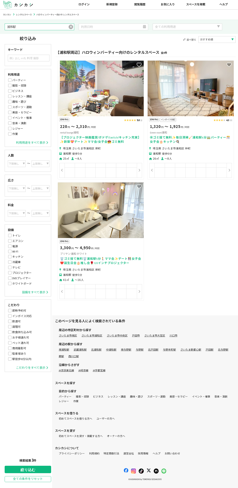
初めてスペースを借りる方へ (75, 418)
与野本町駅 (169, 349)
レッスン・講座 (22, 96)
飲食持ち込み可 (22, 332)
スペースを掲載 (195, 4)
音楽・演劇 (19, 123)
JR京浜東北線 (66, 370)
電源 (15, 246)
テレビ (16, 267)
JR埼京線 (83, 370)
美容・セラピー (22, 112)
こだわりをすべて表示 (32, 368)
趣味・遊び (19, 101)
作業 (15, 134)
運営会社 (128, 453)
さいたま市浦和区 (91, 335)
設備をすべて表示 (35, 292)
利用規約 (94, 453)
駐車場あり (19, 353)
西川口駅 (73, 356)
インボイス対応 (22, 316)
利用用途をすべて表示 (32, 142)
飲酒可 (16, 321)
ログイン (84, 4)
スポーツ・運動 (22, 107)
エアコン (17, 241)
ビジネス (17, 91)
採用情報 (143, 453)
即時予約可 (19, 310)
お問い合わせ (172, 453)
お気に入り (168, 4)
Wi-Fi (15, 251)
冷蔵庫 (16, 262)
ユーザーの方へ (106, 418)
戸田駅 (209, 349)
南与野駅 (126, 349)
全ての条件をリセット (28, 479)
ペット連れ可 (20, 343)
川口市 (173, 335)
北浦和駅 (96, 349)
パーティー (19, 80)
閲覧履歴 (139, 4)
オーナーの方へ (116, 436)
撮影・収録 (19, 85)
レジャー (17, 128)
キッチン (17, 256)
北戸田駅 (153, 349)
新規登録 (112, 4)
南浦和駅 (64, 349)
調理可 (16, 326)
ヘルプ (223, 4)
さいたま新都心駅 (190, 349)
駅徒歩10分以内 (21, 359)
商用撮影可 (19, 348)
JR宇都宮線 (99, 370)
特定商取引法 (111, 453)
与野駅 (140, 349)
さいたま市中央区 (117, 335)
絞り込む (27, 470)
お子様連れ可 (20, 337)
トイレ (16, 235)
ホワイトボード (22, 283)
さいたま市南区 (68, 335)
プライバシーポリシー (72, 453)
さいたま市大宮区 (154, 335)
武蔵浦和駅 (80, 349)
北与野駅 (223, 349)
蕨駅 (61, 356)
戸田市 (136, 335)
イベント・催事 (22, 117)
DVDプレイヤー (21, 278)
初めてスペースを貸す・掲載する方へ (81, 436)
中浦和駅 (111, 349)
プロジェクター (22, 272)
